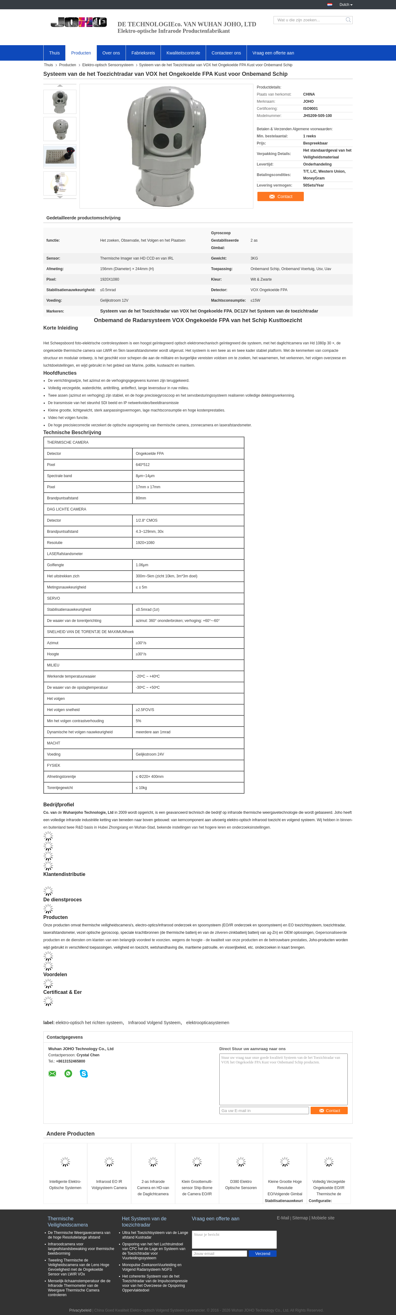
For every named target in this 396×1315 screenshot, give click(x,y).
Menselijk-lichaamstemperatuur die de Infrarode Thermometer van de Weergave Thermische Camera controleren (79, 1288)
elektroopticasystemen (207, 1022)
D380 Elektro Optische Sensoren (241, 1184)
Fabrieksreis (143, 52)
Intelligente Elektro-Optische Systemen (65, 1184)
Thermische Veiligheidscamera (68, 1221)
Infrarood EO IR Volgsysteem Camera (109, 1184)
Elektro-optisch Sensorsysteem (107, 65)
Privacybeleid (80, 1310)
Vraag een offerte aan (273, 52)
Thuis (54, 52)
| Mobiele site (321, 1217)
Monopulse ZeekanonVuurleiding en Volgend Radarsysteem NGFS (152, 1267)
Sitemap (300, 1217)
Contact (285, 196)
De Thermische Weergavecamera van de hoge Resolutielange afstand (79, 1235)
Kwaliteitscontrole (183, 52)
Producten (81, 52)
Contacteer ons (226, 52)
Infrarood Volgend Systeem (154, 1022)
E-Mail (283, 1217)
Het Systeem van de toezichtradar (144, 1221)
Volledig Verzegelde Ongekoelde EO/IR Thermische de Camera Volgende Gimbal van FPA (328, 1188)
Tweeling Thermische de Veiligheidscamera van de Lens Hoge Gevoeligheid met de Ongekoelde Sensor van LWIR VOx (78, 1267)
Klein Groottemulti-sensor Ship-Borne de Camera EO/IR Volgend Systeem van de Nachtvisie (197, 1188)
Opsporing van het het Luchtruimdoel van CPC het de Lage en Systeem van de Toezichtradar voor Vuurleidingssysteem (153, 1251)
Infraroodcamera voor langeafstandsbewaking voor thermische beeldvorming (81, 1249)
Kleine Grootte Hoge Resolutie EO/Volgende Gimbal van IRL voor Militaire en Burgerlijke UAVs (285, 1188)
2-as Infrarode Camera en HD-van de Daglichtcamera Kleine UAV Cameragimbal (153, 1188)
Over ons (111, 52)
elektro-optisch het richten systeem (89, 1022)
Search (349, 20)
